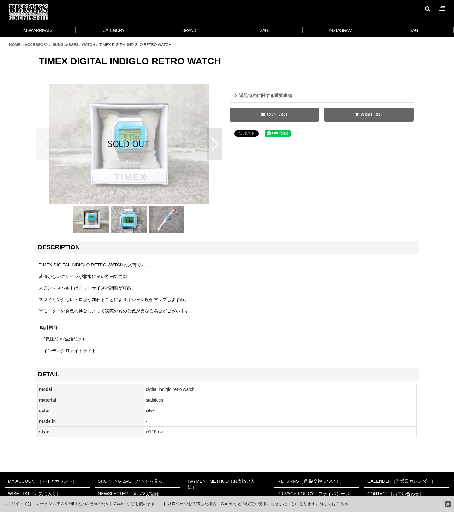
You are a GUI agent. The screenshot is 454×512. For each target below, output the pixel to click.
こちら (342, 503)
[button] (427, 9)
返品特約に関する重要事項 (263, 95)
